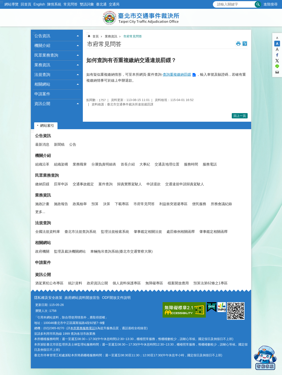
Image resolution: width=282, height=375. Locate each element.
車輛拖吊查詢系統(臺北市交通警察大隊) (121, 251)
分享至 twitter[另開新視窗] (277, 61)
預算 (94, 204)
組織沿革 (42, 164)
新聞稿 (59, 144)
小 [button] (277, 38)
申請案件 (42, 94)
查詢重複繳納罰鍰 (177, 74)
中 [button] (277, 43)
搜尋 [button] (258, 4)
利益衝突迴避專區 (173, 204)
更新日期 (41, 305)
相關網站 (43, 243)
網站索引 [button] (47, 125)
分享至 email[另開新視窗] (277, 72)
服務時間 (191, 164)
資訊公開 (43, 274)
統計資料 (75, 283)
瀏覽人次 (41, 310)
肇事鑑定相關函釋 (213, 231)
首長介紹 (128, 164)
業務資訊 (111, 36)
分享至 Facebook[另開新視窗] (277, 55)
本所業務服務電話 (82, 328)
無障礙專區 (154, 283)
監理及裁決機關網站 (70, 251)
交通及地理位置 (167, 164)
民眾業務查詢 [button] (46, 55)
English (39, 4)
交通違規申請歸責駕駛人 (184, 184)
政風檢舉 (80, 204)
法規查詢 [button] (42, 74)
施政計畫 (42, 204)
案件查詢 (105, 184)
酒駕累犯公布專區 (49, 283)
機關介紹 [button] (42, 45)
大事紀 (144, 164)
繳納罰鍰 (42, 184)
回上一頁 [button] (240, 116)
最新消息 (42, 144)
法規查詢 (43, 223)
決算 (106, 204)
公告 (72, 144)
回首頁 (26, 4)
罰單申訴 (61, 184)
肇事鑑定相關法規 (148, 231)
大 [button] (277, 49)
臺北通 (101, 4)
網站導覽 (11, 4)
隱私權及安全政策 (48, 298)
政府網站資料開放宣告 (82, 298)
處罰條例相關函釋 (181, 231)
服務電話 (210, 164)
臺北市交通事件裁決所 (141, 17)
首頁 (96, 36)
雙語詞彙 (87, 4)
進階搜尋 (270, 4)
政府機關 (42, 251)
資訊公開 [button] (42, 103)
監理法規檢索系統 (115, 231)
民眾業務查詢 (47, 175)
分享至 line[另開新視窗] (277, 66)
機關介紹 (43, 155)
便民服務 (199, 204)
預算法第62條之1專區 (210, 283)
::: (1, 2)
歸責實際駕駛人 (129, 184)
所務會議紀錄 (221, 204)
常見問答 (70, 4)
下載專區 (122, 204)
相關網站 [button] (42, 84)
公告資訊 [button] (42, 36)
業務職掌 (80, 164)
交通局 (114, 4)
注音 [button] (245, 43)
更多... (40, 212)
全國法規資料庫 (47, 231)
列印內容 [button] (238, 43)
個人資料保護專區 (127, 283)
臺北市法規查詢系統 (80, 231)
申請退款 (154, 184)
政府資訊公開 (97, 283)
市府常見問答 (132, 36)
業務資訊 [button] (42, 65)
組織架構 (61, 164)
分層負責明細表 (103, 164)
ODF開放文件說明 (116, 298)
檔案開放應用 (178, 283)
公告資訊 (43, 136)
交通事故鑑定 (83, 184)
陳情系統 (54, 4)
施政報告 (61, 204)
